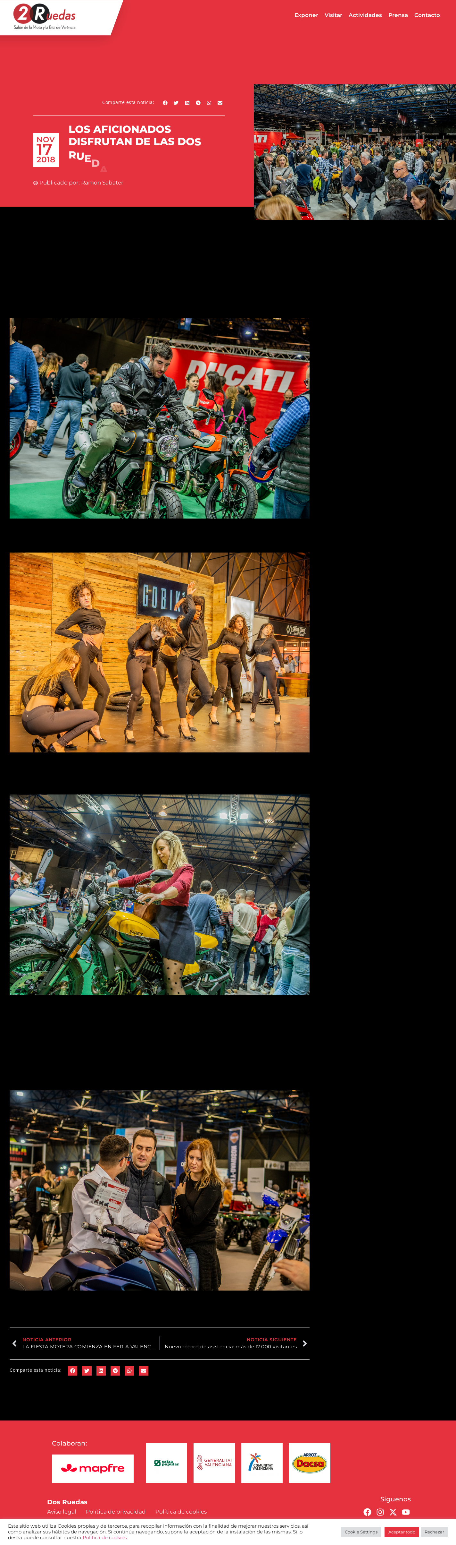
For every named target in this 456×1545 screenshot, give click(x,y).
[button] (165, 102)
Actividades (365, 15)
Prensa (398, 15)
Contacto (427, 15)
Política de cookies (105, 1538)
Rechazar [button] (434, 1531)
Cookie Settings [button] (361, 1531)
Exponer (306, 15)
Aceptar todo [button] (401, 1531)
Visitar (333, 15)
